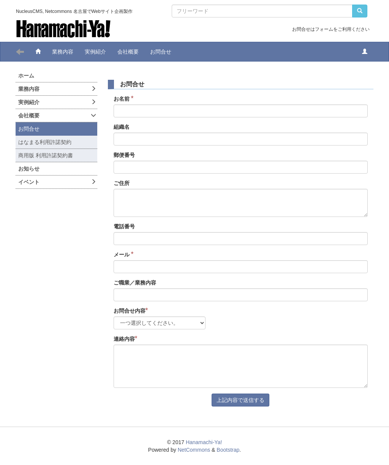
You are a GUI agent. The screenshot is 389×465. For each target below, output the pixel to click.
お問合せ (160, 52)
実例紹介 (95, 52)
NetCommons (194, 450)
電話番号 (124, 226)
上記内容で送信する (240, 400)
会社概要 (128, 52)
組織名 (122, 127)
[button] (364, 51)
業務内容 (62, 52)
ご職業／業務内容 (135, 283)
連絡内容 (126, 338)
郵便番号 (124, 155)
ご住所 (122, 183)
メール (124, 254)
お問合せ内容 (131, 310)
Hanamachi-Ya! (204, 442)
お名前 (124, 98)
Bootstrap (228, 450)
